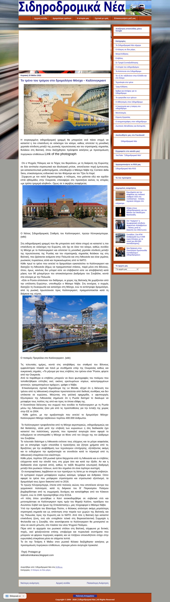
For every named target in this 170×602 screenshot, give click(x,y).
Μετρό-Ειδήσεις (122, 54)
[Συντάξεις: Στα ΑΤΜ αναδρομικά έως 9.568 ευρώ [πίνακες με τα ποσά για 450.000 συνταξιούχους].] (121, 242)
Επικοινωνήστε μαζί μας (125, 18)
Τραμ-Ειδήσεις (122, 87)
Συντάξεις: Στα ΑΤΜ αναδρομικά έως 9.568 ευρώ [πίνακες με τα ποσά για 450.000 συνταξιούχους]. (136, 238)
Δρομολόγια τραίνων (62, 18)
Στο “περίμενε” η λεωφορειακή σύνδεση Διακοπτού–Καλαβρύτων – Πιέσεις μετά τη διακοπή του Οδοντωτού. (137, 225)
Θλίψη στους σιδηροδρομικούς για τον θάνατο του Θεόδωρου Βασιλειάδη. (137, 211)
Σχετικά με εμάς (102, 18)
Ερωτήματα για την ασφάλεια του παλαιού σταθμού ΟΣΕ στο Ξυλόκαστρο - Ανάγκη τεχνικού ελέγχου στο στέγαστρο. (130, 197)
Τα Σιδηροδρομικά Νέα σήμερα (128, 45)
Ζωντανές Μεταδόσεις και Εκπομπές (131, 126)
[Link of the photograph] (66, 133)
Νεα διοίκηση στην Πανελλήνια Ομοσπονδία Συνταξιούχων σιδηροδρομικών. (137, 251)
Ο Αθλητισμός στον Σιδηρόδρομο (129, 102)
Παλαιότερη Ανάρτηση (98, 583)
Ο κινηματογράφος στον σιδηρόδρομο (131, 122)
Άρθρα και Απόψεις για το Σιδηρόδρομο (126, 92)
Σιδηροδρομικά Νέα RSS (126, 168)
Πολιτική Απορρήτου (85, 596)
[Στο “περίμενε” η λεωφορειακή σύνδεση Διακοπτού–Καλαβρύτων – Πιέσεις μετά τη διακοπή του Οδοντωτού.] (121, 229)
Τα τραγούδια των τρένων (126, 97)
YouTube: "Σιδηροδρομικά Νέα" (128, 155)
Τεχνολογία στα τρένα (124, 82)
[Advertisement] (65, 49)
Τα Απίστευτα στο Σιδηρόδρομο (128, 71)
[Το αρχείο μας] (127, 269)
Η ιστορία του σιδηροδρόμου (127, 67)
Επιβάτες (119, 58)
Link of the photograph (60, 154)
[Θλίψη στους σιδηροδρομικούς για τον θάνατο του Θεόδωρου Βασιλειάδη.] (121, 216)
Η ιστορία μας (83, 18)
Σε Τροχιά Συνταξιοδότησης (127, 63)
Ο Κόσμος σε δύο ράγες (41, 570)
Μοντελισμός (121, 113)
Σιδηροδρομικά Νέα (129, 141)
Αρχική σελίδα (40, 18)
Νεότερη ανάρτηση (30, 583)
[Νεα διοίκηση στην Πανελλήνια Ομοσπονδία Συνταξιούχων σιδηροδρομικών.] (121, 256)
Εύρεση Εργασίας (123, 117)
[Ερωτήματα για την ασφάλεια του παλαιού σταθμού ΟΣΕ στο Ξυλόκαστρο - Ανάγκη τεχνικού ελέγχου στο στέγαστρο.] (121, 200)
